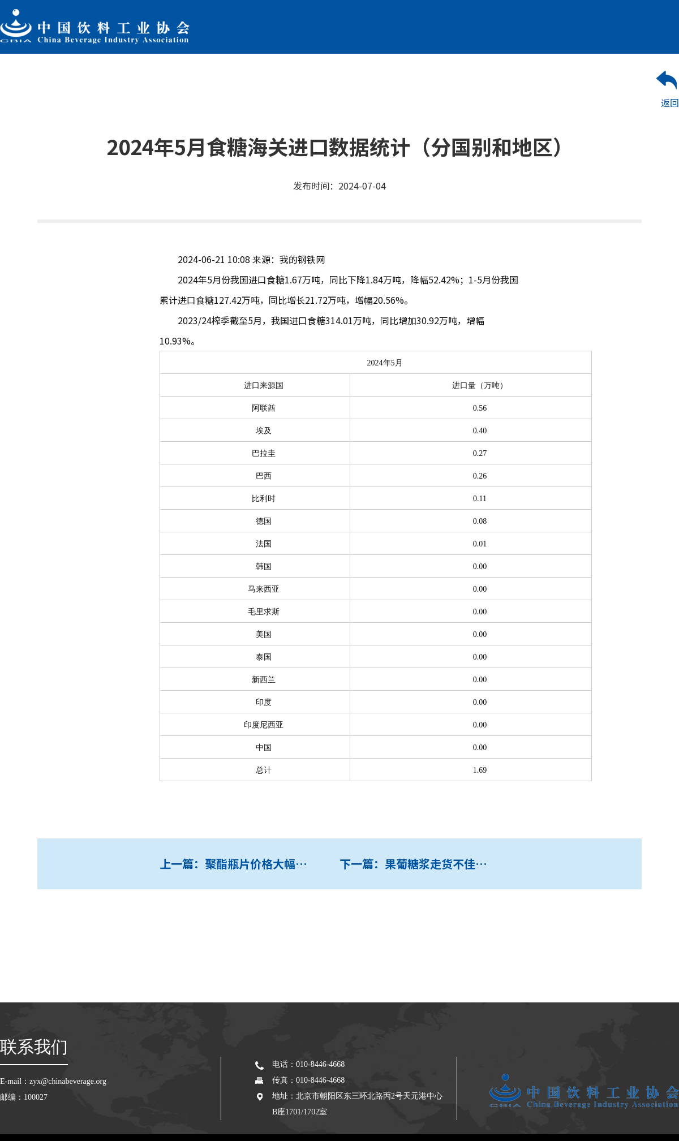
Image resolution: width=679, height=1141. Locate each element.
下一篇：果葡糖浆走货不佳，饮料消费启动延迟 (429, 863)
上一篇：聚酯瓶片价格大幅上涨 (239, 863)
